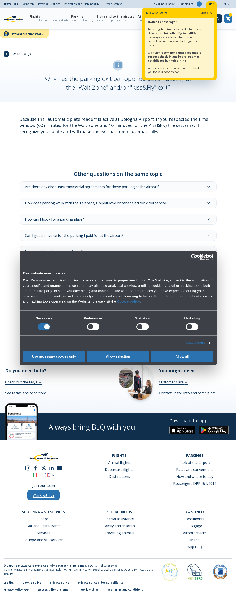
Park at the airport (194, 462)
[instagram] (27, 467)
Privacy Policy (59, 582)
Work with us (114, 4)
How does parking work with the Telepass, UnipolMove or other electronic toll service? (118, 203)
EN (227, 4)
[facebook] (35, 467)
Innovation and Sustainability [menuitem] (81, 4)
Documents (194, 518)
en (50, 475)
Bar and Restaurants (43, 525)
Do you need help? (163, 4)
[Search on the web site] (217, 18)
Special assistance (119, 518)
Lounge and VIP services (43, 540)
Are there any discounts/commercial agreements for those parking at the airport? (118, 186)
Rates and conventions (194, 469)
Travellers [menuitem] (11, 4)
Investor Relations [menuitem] (49, 4)
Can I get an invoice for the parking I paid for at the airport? (118, 235)
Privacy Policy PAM (16, 589)
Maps (194, 540)
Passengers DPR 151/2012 (194, 483)
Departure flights (119, 469)
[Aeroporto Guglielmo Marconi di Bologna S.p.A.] (13, 18)
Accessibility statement (55, 589)
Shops (43, 518)
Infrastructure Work (27, 34)
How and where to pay (194, 476)
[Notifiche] (211, 4)
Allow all (182, 356)
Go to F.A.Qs (17, 54)
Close (207, 13)
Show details (195, 343)
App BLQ (195, 547)
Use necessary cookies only (54, 356)
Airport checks (195, 533)
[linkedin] (51, 467)
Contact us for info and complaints (189, 393)
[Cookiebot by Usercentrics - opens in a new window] (194, 257)
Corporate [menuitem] (28, 4)
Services (43, 533)
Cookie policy (128, 301)
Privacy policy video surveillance (101, 582)
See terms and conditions (28, 393)
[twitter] (43, 467)
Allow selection (118, 356)
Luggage (194, 525)
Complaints (186, 4)
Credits (9, 582)
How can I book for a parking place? (118, 219)
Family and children (119, 525)
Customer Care (173, 382)
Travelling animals (119, 533)
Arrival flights (119, 462)
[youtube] (59, 467)
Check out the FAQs (23, 382)
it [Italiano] (37, 475)
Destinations (119, 476)
